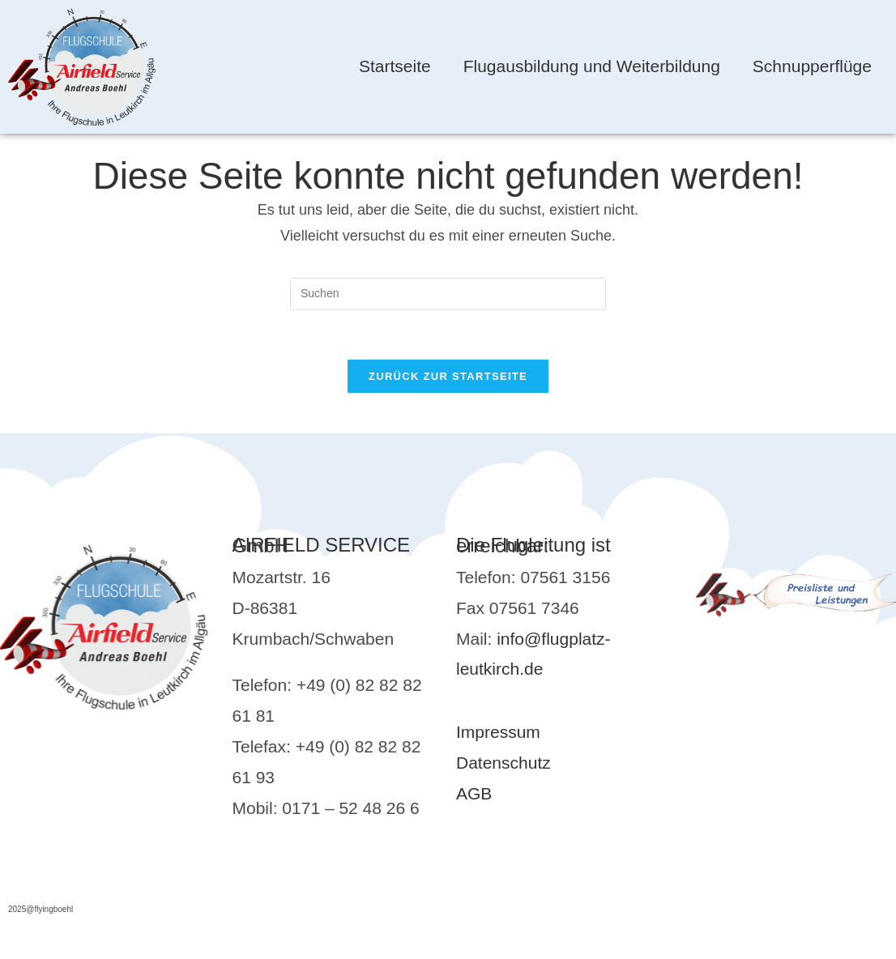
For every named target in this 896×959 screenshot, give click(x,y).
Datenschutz (503, 762)
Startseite (395, 66)
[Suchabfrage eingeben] (448, 294)
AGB (474, 793)
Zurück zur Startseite (448, 376)
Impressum (498, 731)
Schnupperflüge (812, 66)
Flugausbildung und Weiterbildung (591, 66)
